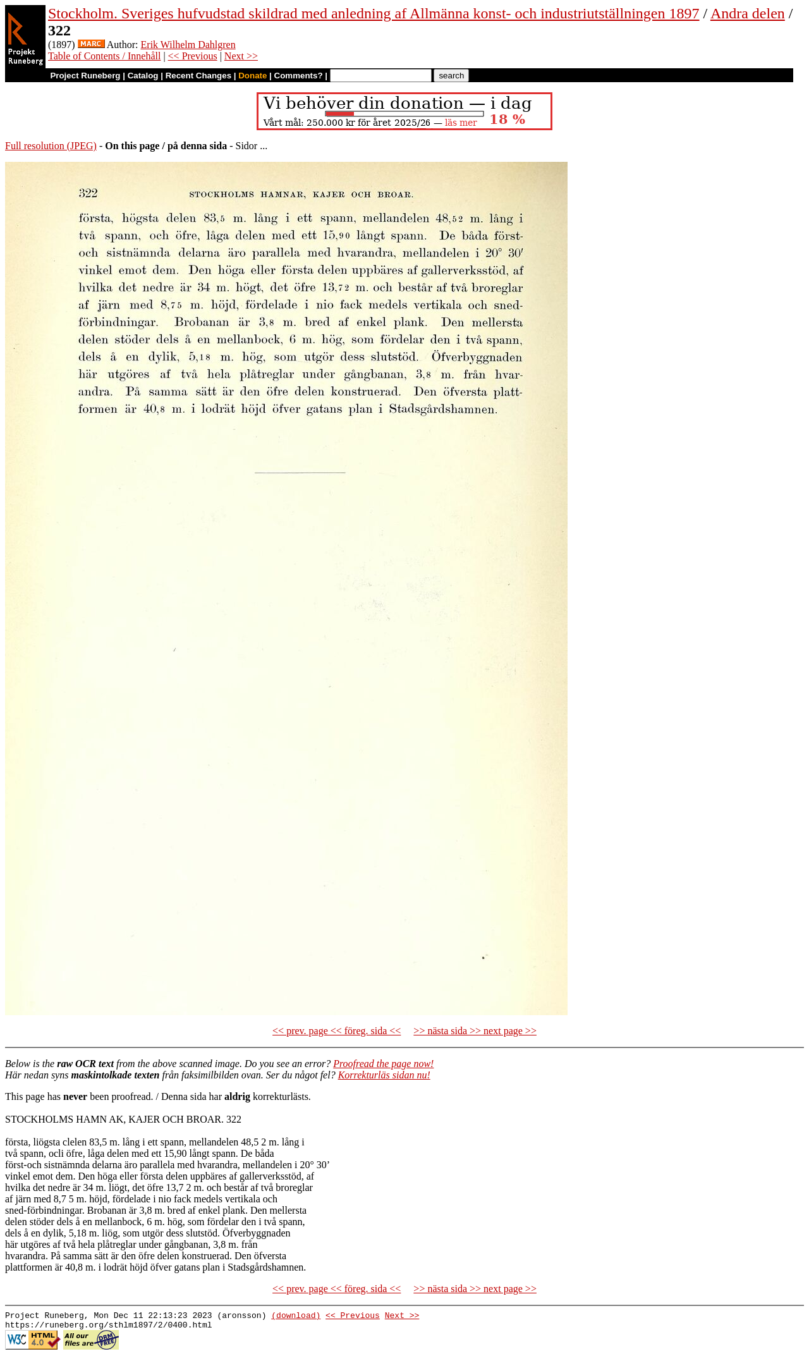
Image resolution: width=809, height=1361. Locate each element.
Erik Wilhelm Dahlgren (188, 44)
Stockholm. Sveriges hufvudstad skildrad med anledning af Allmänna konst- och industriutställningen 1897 (374, 13)
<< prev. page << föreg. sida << (336, 1030)
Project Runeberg (85, 75)
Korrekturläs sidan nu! (384, 1075)
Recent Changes (198, 75)
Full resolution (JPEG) (51, 145)
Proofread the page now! (383, 1063)
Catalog (143, 75)
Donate (252, 75)
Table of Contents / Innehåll (104, 56)
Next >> (241, 56)
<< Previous (192, 56)
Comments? (298, 75)
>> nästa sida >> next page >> (475, 1030)
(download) (295, 1316)
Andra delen (747, 13)
